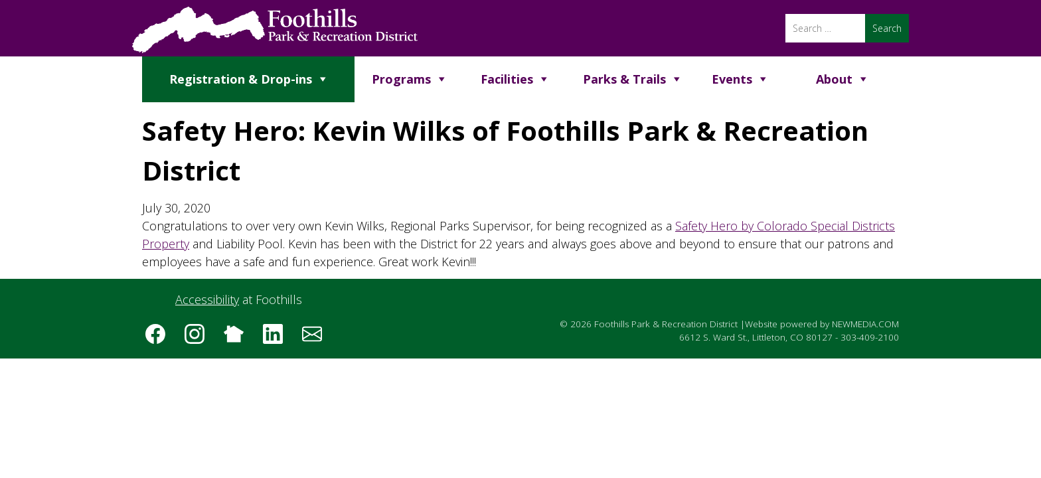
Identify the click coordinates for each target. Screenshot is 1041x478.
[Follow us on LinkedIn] (277, 338)
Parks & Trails (624, 79)
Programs (401, 79)
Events (732, 79)
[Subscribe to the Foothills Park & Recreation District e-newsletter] (316, 338)
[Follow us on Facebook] (160, 338)
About (834, 79)
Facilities (507, 79)
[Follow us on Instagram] (199, 338)
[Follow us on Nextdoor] (238, 338)
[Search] (825, 28)
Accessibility (207, 299)
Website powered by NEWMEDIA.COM (822, 324)
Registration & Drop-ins (240, 79)
